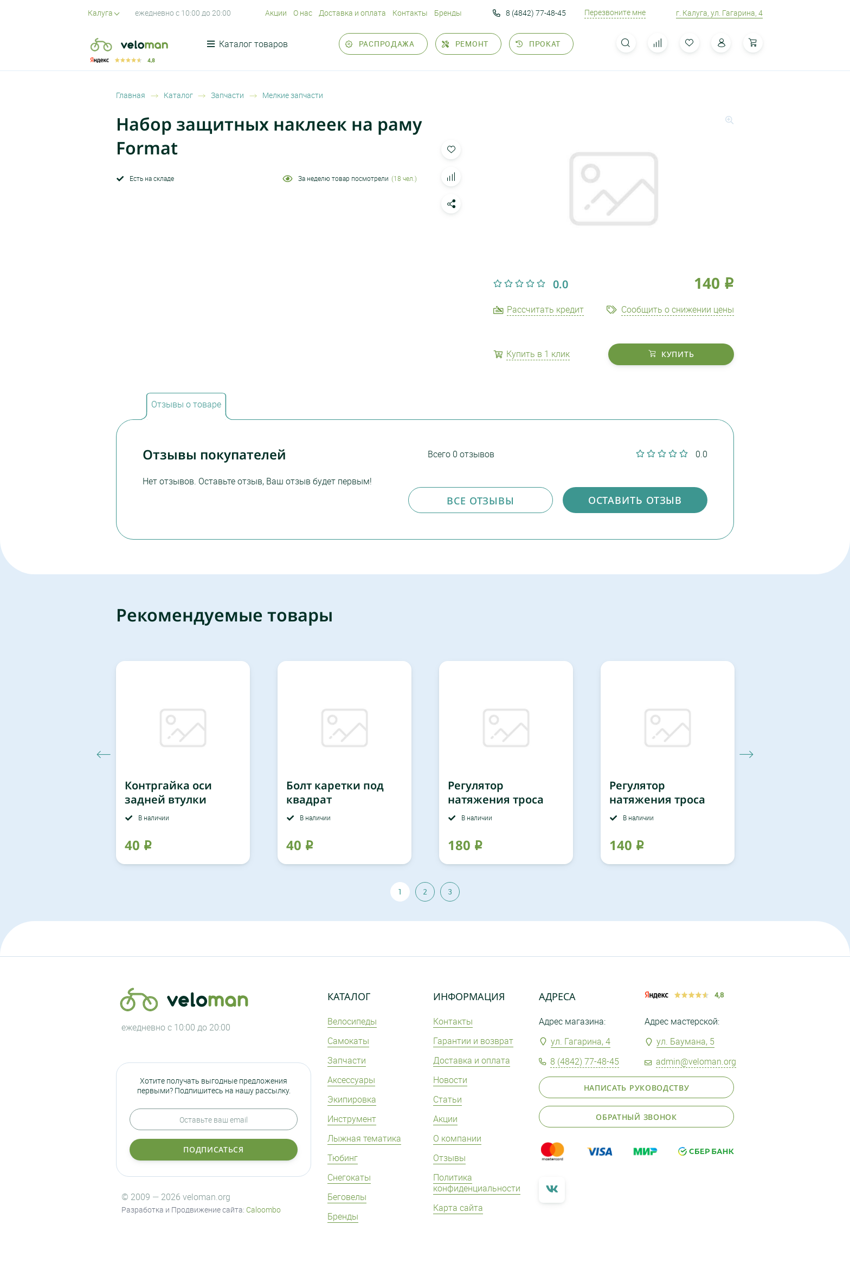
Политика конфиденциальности (476, 1183)
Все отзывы (480, 500)
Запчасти (346, 1060)
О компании (457, 1138)
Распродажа (380, 43)
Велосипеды (352, 1021)
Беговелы (346, 1197)
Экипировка (351, 1099)
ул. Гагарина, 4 (580, 1041)
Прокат (538, 43)
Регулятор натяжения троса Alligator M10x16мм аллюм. (501, 806)
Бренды (448, 13)
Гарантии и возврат (473, 1041)
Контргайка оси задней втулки (168, 792)
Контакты (410, 13)
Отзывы (449, 1158)
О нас (302, 13)
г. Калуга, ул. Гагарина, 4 (719, 13)
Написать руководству (637, 1087)
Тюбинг (342, 1158)
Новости (450, 1080)
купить (671, 354)
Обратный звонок (636, 1117)
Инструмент (351, 1119)
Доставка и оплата (352, 13)
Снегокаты (349, 1177)
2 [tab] (425, 891)
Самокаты (348, 1041)
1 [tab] (400, 891)
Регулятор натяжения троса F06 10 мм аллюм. (657, 799)
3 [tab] (450, 891)
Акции (276, 13)
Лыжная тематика (364, 1138)
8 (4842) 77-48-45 (529, 13)
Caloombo (263, 1209)
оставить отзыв (635, 500)
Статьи (447, 1099)
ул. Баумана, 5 (685, 1041)
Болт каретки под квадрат (335, 792)
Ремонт (465, 43)
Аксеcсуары (351, 1080)
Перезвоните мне (615, 12)
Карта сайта (458, 1208)
